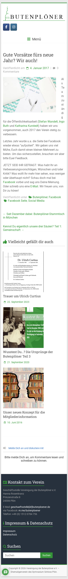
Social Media (36, 200)
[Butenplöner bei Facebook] (6, 27)
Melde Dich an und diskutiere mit (23, 448)
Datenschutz (10, 534)
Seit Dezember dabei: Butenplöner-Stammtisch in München (33, 215)
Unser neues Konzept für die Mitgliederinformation (24, 414)
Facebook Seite (17, 200)
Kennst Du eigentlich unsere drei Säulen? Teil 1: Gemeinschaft (32, 228)
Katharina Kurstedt (26, 125)
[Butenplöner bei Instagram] (13, 27)
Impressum (9, 531)
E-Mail (34, 186)
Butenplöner (40, 197)
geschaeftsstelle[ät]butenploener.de (30, 507)
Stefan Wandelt (48, 121)
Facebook (9, 182)
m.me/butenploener (29, 510)
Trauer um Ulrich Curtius (22, 296)
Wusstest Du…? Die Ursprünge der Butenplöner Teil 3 (28, 354)
